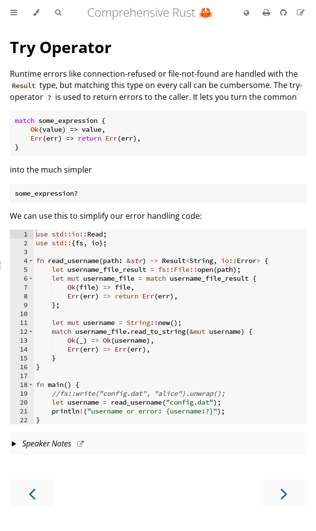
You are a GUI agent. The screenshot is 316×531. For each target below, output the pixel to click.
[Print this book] (267, 12)
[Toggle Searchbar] (58, 13)
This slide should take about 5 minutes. (158, 444)
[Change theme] (36, 13)
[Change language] (246, 13)
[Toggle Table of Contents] (13, 13)
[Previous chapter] (32, 492)
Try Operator (61, 47)
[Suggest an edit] (301, 12)
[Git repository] (284, 12)
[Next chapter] (284, 492)
